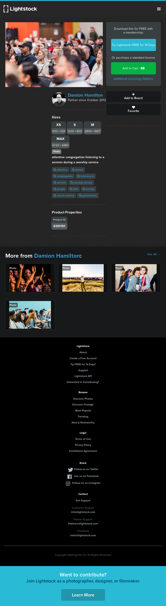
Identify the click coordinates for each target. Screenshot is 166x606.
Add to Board (133, 96)
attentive (60, 170)
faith (74, 189)
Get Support (83, 500)
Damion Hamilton (85, 95)
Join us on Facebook (86, 476)
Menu (158, 8)
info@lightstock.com (83, 512)
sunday (88, 189)
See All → (154, 254)
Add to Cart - (133, 68)
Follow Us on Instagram (86, 483)
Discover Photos (83, 399)
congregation (63, 176)
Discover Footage (83, 405)
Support (83, 370)
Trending (83, 417)
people (59, 189)
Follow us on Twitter (86, 469)
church (77, 170)
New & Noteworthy (83, 423)
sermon (60, 183)
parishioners (88, 195)
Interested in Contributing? (83, 382)
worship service (81, 183)
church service (64, 195)
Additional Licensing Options (133, 78)
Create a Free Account (83, 358)
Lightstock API (83, 376)
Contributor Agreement (83, 451)
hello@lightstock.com (83, 535)
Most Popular (83, 411)
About (83, 352)
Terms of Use (83, 439)
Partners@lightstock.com (83, 524)
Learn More (83, 595)
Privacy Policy (83, 445)
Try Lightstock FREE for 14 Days (133, 45)
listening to (85, 176)
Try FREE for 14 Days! (83, 364)
